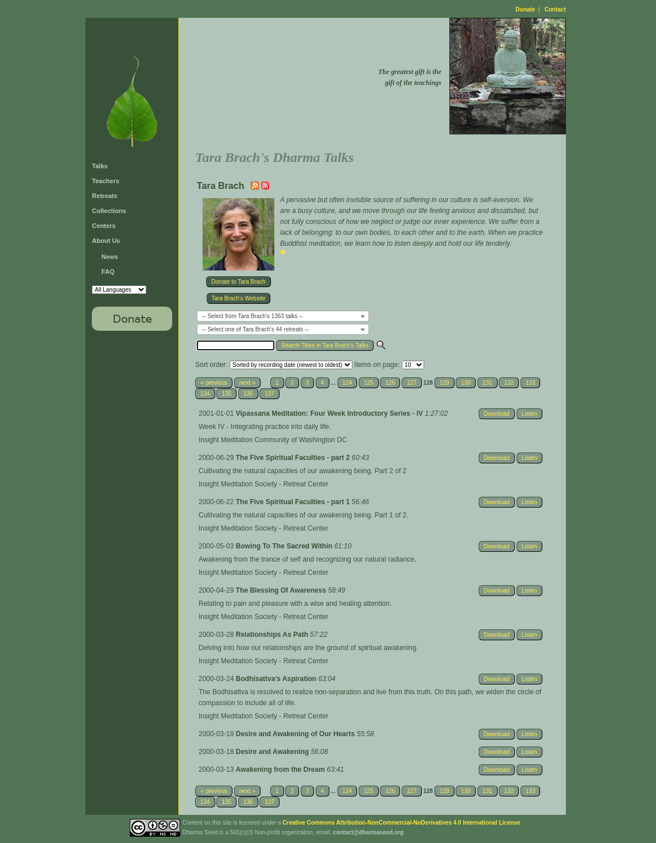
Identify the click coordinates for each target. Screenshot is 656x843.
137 (269, 393)
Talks (99, 166)
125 (369, 383)
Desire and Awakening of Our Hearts (296, 734)
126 (390, 383)
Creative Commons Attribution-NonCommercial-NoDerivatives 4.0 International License (401, 822)
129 (444, 383)
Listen (529, 414)
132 (509, 383)
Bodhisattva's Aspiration (277, 679)
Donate (525, 9)
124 (347, 383)
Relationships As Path (273, 635)
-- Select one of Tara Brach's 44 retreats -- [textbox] (255, 329)
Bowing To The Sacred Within (285, 546)
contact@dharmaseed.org (368, 832)
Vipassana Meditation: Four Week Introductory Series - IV (330, 413)
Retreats (104, 195)
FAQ (108, 271)
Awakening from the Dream (281, 769)
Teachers (105, 180)
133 (530, 383)
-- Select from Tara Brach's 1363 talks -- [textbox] (252, 316)
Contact (555, 9)
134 (205, 393)
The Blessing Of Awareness (282, 590)
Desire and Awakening (273, 752)
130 (466, 383)
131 (487, 383)
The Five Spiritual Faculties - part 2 (294, 458)
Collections (109, 210)
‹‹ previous (213, 383)
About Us (106, 240)
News (110, 256)
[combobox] (283, 316)
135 (226, 393)
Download (496, 414)
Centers (103, 225)
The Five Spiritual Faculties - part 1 (294, 502)
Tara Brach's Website (239, 298)
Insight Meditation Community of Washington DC (273, 440)
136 (248, 393)
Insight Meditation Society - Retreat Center (263, 484)
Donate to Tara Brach (238, 282)
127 (412, 383)
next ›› (247, 383)
